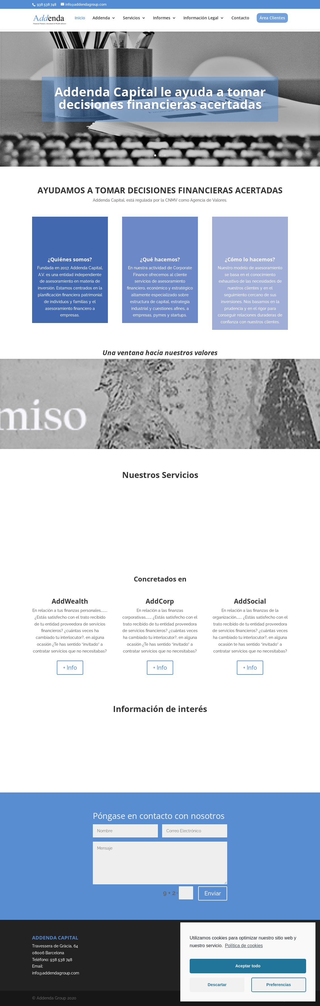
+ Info (70, 667)
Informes (161, 18)
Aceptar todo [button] (248, 966)
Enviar (212, 893)
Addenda (101, 18)
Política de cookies (244, 945)
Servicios (131, 18)
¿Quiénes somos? (70, 259)
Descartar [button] (217, 984)
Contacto (240, 18)
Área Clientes (272, 17)
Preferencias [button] (278, 984)
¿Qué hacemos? (160, 259)
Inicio (80, 18)
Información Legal (200, 18)
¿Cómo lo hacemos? (250, 259)
